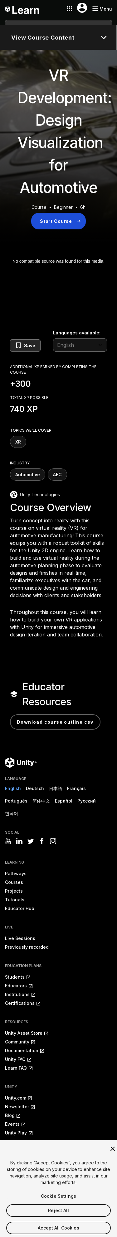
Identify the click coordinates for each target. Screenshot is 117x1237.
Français (76, 788)
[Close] (112, 1156)
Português (16, 800)
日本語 (55, 788)
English (13, 788)
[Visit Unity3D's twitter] (30, 841)
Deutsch (35, 788)
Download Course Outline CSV (55, 722)
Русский (86, 800)
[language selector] (80, 345)
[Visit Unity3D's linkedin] (19, 841)
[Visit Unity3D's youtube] (8, 841)
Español (63, 800)
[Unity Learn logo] (22, 8)
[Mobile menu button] (102, 9)
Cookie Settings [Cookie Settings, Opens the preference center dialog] (58, 1203)
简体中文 (41, 800)
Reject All (58, 1217)
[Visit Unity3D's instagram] (53, 841)
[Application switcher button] (69, 8)
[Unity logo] (21, 762)
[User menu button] (82, 8)
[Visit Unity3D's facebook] (42, 841)
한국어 (11, 813)
